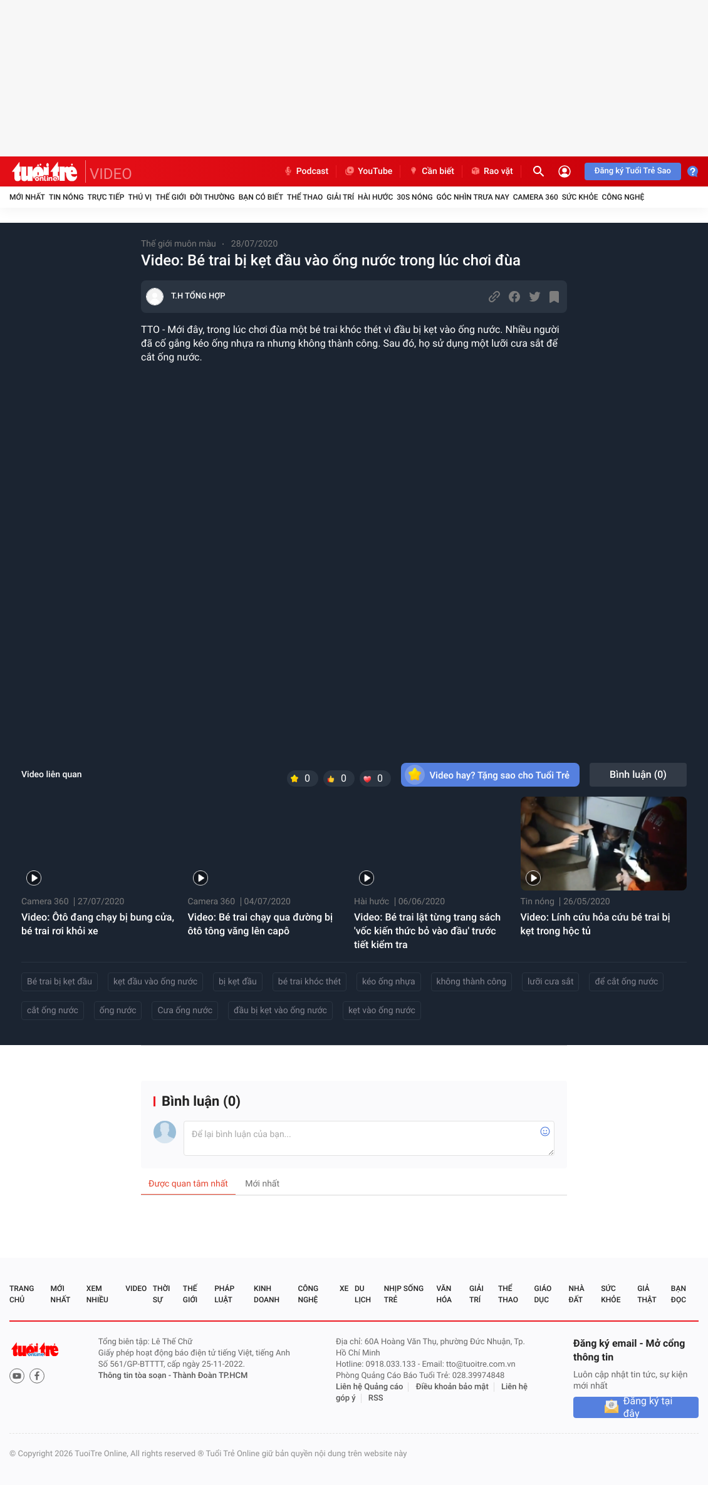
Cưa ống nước (184, 1011)
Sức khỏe (580, 197)
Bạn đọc (678, 1294)
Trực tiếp (106, 197)
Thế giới (170, 197)
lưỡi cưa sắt (550, 982)
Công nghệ (622, 197)
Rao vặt (491, 171)
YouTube (368, 171)
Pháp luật (224, 1294)
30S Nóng (414, 197)
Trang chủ (21, 1294)
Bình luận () (638, 774)
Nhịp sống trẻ (404, 1294)
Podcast (306, 171)
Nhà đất (576, 1294)
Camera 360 (535, 197)
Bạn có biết (261, 197)
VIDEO (111, 174)
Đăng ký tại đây (648, 1407)
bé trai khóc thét (309, 982)
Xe (344, 1288)
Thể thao (305, 197)
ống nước (118, 1011)
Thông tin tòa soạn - (135, 1375)
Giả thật (646, 1294)
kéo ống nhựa (388, 982)
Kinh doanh (266, 1294)
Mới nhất (27, 197)
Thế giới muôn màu (178, 244)
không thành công (472, 982)
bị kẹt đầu (238, 982)
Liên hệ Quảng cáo (369, 1387)
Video (136, 1288)
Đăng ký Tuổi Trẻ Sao (633, 171)
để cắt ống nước (626, 982)
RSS (375, 1398)
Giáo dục (543, 1294)
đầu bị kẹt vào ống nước (280, 1011)
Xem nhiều (97, 1294)
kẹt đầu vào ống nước (155, 982)
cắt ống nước (52, 1011)
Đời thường (212, 197)
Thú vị (140, 197)
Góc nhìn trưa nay (473, 197)
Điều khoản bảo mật (452, 1387)
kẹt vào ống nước (381, 1011)
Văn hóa (444, 1294)
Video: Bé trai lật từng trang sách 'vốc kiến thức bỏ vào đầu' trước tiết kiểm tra (427, 931)
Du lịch (363, 1294)
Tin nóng (66, 197)
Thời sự (161, 1294)
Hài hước (375, 197)
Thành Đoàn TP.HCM (210, 1375)
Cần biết (431, 171)
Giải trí (340, 197)
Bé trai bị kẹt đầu (59, 982)
